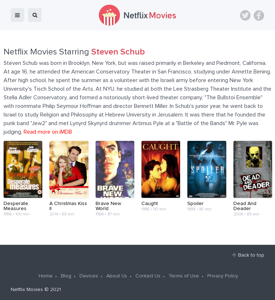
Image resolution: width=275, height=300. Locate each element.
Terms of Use (184, 275)
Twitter (245, 15)
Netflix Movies (27, 289)
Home (46, 275)
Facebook (259, 15)
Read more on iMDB (48, 132)
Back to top (251, 255)
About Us (116, 275)
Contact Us (147, 275)
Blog (66, 275)
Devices (88, 275)
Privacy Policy (222, 275)
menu (17, 15)
